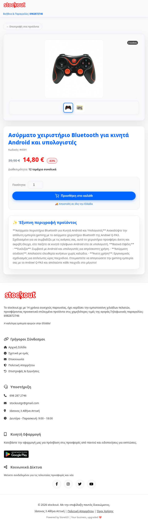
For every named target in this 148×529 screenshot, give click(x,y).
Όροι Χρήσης (105, 511)
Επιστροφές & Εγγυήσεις (21, 371)
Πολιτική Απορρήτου (19, 365)
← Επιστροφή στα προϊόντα (22, 26)
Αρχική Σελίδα (15, 347)
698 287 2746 (18, 395)
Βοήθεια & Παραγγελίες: (23, 13)
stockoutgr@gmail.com (24, 403)
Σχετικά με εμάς (16, 353)
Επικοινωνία (14, 359)
